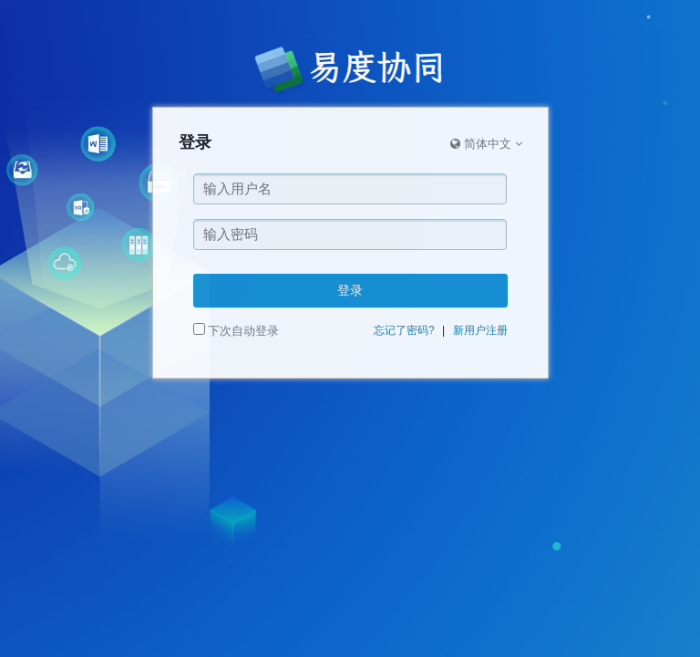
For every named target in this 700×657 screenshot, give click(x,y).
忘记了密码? (404, 330)
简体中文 (485, 144)
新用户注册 (480, 330)
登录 (350, 290)
